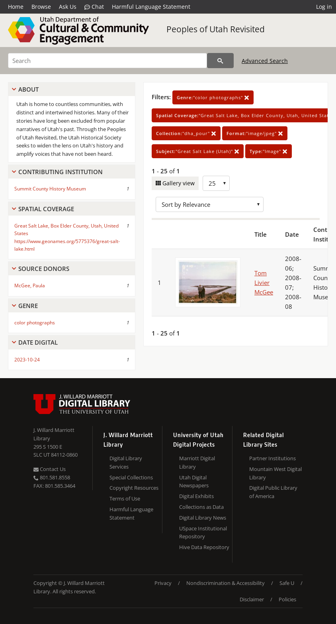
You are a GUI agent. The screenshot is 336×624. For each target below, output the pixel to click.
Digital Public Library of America (273, 492)
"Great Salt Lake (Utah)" (197, 151)
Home (15, 6)
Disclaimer (252, 599)
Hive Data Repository (204, 547)
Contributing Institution (60, 172)
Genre (28, 306)
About (28, 89)
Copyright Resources (133, 487)
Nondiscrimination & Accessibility (225, 583)
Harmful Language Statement (151, 6)
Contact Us (49, 469)
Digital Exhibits (196, 496)
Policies (287, 599)
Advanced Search (265, 61)
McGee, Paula (29, 285)
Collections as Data (201, 506)
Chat (94, 7)
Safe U (286, 583)
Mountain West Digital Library (275, 473)
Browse (41, 6)
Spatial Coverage (46, 209)
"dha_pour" (186, 133)
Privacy (163, 583)
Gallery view (178, 183)
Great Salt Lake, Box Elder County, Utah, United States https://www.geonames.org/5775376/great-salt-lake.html (67, 237)
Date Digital (38, 342)
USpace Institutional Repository (203, 532)
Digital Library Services (125, 462)
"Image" (268, 151)
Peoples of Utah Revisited (215, 29)
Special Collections (131, 477)
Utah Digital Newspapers (194, 481)
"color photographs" (213, 97)
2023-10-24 (27, 359)
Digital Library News (202, 517)
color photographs (34, 322)
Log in (324, 6)
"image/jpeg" (255, 133)
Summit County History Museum (50, 188)
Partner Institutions (272, 458)
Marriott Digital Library (197, 462)
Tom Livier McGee (263, 282)
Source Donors (43, 269)
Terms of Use (124, 498)
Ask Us (67, 6)
